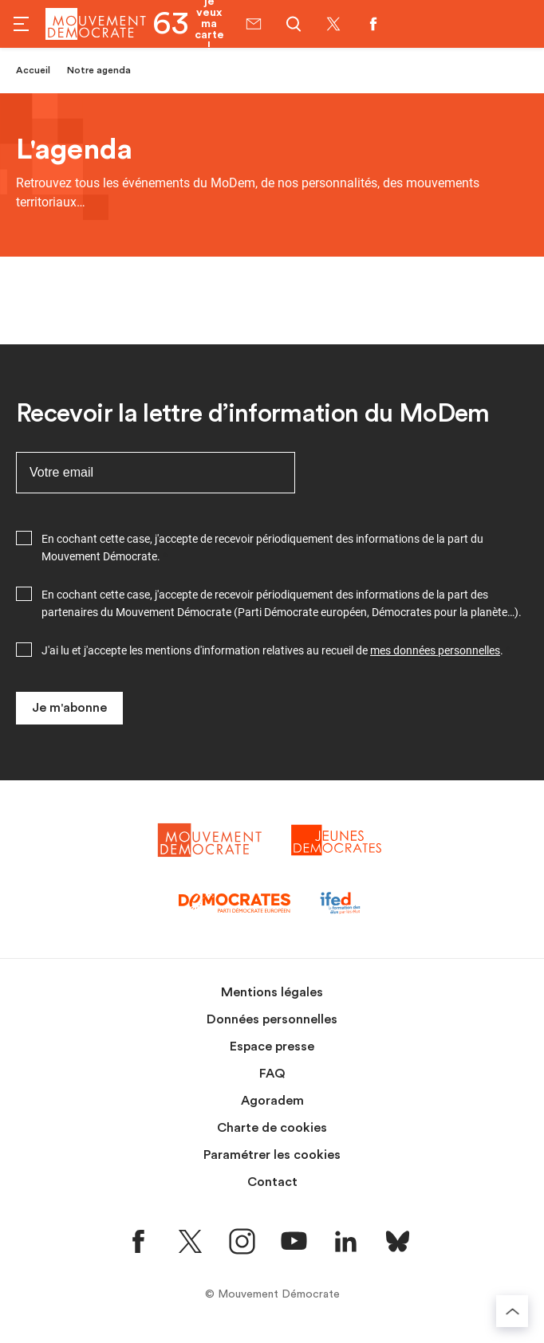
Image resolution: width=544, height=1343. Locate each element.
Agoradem (272, 1100)
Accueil (33, 70)
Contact (272, 1182)
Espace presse (272, 1046)
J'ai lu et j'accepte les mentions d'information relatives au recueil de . (272, 650)
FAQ (272, 1073)
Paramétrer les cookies (272, 1155)
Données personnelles (272, 1019)
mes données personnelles (435, 650)
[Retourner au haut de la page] (512, 1311)
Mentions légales (272, 992)
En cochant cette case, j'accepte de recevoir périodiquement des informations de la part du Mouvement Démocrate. (262, 547)
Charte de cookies (272, 1127)
